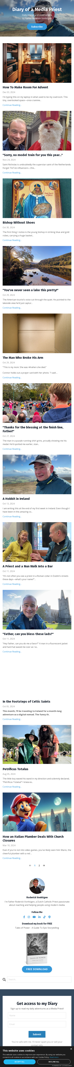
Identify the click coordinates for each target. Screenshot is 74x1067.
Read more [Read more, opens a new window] (54, 1057)
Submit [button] (37, 1034)
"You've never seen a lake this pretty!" (30, 290)
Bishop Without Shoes (19, 222)
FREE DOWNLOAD (37, 969)
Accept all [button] (20, 1062)
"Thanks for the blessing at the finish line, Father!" (33, 429)
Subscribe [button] (37, 26)
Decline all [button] (54, 1062)
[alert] (37, 1056)
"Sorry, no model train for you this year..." (33, 155)
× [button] (71, 1049)
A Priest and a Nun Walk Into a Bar (28, 566)
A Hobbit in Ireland (16, 499)
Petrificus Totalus (15, 769)
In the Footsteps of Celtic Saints (26, 701)
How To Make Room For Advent (25, 87)
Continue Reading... (12, 105)
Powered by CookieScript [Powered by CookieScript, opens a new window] (62, 1066)
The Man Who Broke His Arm (23, 358)
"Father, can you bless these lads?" (28, 634)
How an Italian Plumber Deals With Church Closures (33, 838)
